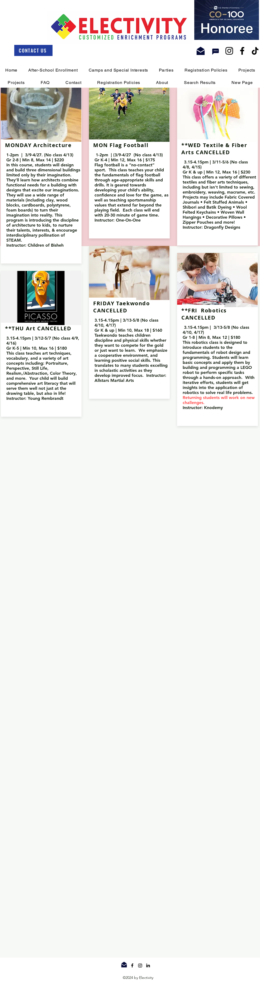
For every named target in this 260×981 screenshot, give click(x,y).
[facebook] (132, 965)
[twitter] (140, 965)
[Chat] (216, 51)
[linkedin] (148, 965)
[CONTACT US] (33, 50)
